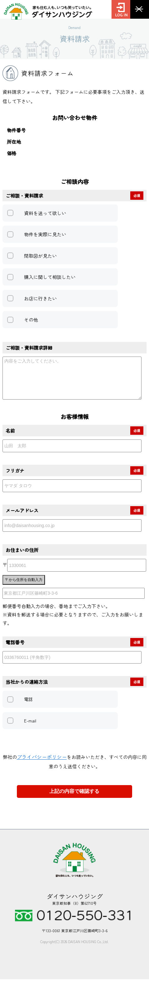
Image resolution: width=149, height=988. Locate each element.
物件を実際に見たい (45, 234)
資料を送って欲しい (45, 213)
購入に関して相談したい (50, 277)
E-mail (30, 729)
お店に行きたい (40, 298)
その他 (31, 319)
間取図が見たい (40, 255)
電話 (28, 708)
